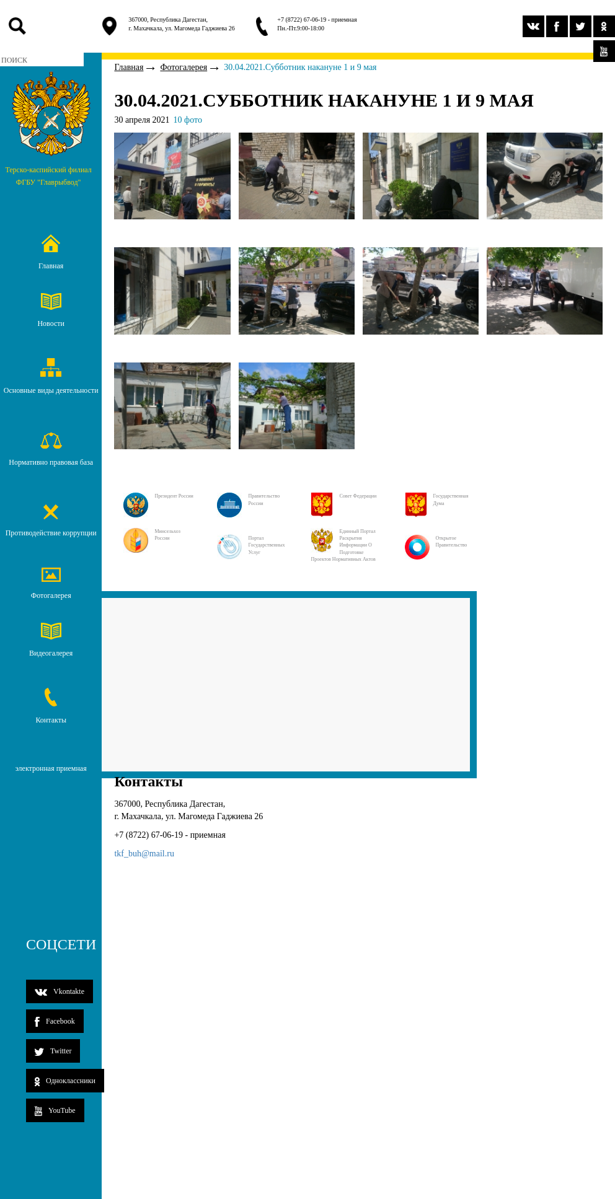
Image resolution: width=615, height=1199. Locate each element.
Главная (50, 252)
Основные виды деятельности (51, 376)
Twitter (53, 1051)
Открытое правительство (436, 542)
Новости (50, 310)
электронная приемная (51, 768)
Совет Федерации (343, 496)
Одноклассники (65, 1081)
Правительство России (248, 500)
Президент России (158, 496)
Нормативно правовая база (51, 450)
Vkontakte (59, 991)
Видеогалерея (51, 640)
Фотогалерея (51, 584)
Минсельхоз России (151, 535)
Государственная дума (437, 500)
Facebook (55, 1022)
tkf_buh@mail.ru (144, 853)
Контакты (50, 706)
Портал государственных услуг (251, 545)
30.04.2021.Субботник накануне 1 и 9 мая (300, 67)
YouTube (55, 1111)
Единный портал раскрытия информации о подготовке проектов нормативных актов (343, 545)
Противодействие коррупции (51, 520)
